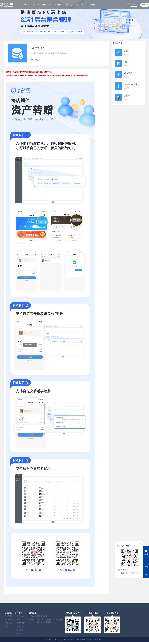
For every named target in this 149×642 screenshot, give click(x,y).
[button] (67, 36)
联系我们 (20, 634)
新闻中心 (69, 5)
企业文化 (20, 630)
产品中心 (34, 5)
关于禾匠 (20, 616)
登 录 (133, 5)
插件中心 (57, 5)
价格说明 (46, 5)
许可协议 (8, 627)
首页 (24, 5)
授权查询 (80, 5)
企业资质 (20, 627)
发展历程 (20, 620)
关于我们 (91, 5)
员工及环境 (21, 623)
